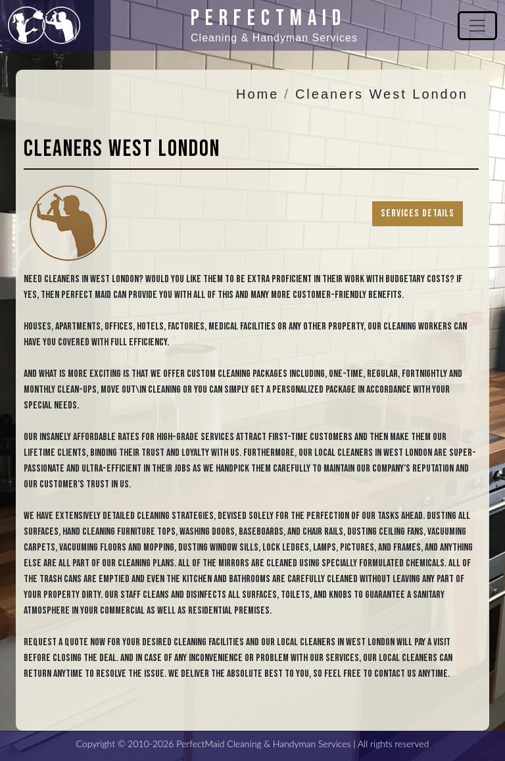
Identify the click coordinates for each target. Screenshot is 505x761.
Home (257, 94)
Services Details (417, 213)
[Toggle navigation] (477, 25)
